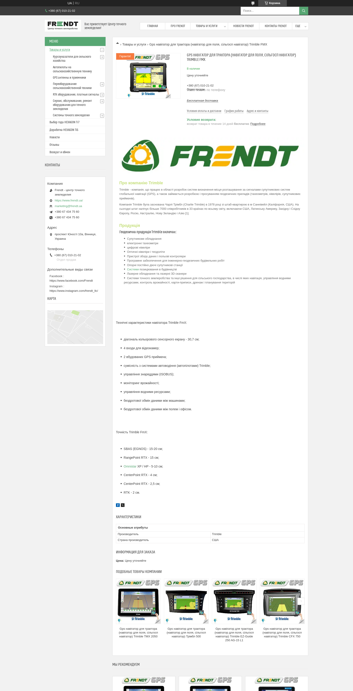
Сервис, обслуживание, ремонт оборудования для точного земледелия (72, 105)
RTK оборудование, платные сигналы (76, 94)
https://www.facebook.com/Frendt (71, 280)
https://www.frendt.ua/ (69, 200)
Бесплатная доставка (202, 100)
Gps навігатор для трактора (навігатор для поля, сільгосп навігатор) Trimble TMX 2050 (138, 632)
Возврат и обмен (60, 152)
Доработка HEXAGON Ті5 (64, 130)
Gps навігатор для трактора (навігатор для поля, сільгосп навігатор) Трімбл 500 (186, 632)
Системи (133, 269)
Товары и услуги (206, 26)
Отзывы (54, 145)
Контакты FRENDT (276, 26)
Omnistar (130, 466)
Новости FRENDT (243, 26)
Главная (152, 26)
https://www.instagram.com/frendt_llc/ (74, 290)
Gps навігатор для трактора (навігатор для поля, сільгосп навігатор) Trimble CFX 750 (282, 632)
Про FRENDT (178, 26)
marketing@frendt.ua (68, 206)
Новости (55, 137)
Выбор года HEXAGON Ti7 (64, 122)
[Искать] (303, 11)
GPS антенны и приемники (69, 78)
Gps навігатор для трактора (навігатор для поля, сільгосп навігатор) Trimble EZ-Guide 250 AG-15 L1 (234, 634)
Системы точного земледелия (71, 115)
